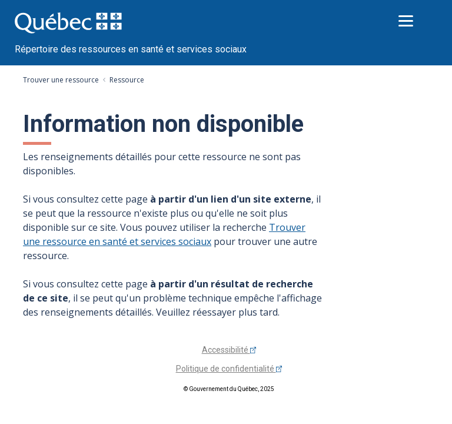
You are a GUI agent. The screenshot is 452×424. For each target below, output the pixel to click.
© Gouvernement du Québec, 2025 (229, 389)
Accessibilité (229, 350)
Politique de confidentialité (229, 368)
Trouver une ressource (61, 80)
